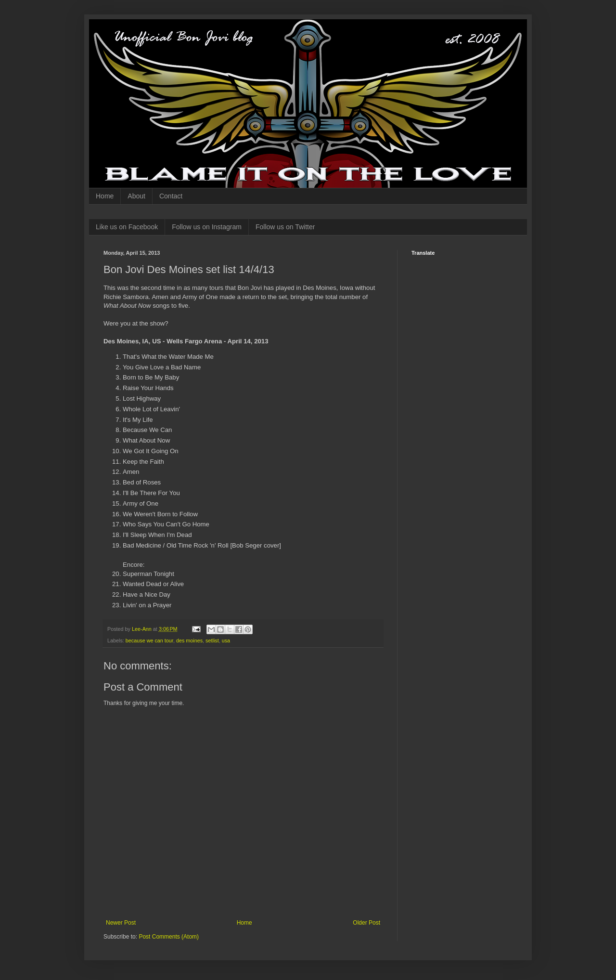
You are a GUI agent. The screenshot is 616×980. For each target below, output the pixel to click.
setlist (212, 640)
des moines (189, 640)
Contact (170, 196)
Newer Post (121, 922)
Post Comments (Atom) (169, 936)
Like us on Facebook (127, 227)
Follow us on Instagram (207, 227)
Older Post (366, 922)
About (136, 196)
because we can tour (149, 640)
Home (105, 196)
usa (226, 640)
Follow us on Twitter (285, 227)
